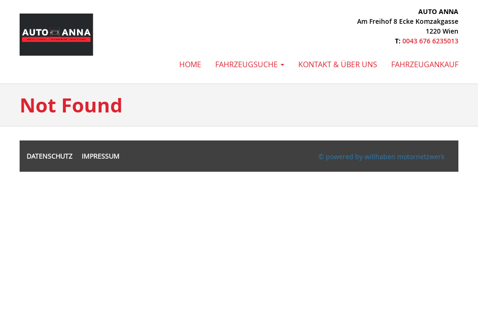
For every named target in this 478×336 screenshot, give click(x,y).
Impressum (101, 156)
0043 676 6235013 (430, 40)
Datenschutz (49, 156)
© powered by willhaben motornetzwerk (381, 156)
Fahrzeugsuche (249, 64)
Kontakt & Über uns (337, 64)
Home (190, 64)
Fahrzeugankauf (424, 64)
